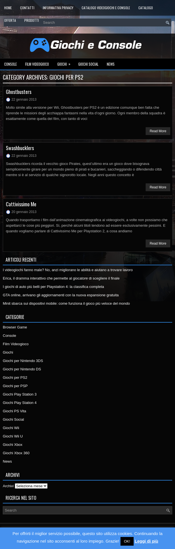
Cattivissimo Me (21, 204)
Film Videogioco (37, 64)
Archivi (8, 486)
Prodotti (31, 20)
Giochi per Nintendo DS (22, 369)
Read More (158, 131)
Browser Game (15, 327)
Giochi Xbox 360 (16, 453)
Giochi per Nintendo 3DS (23, 361)
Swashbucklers (20, 148)
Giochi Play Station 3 (20, 394)
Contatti (27, 7)
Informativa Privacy (58, 7)
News (111, 64)
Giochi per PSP (15, 386)
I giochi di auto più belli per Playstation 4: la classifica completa (53, 287)
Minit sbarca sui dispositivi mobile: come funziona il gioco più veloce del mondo (66, 303)
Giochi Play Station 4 (20, 403)
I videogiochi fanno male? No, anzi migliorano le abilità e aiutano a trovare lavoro (68, 270)
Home (8, 7)
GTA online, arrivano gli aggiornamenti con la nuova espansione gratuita (61, 295)
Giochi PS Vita (14, 411)
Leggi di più (146, 541)
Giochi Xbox (12, 444)
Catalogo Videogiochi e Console (106, 7)
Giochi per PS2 (15, 377)
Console (10, 64)
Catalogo (145, 7)
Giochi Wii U (13, 436)
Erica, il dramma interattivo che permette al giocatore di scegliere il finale (61, 278)
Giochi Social (88, 64)
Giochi (65, 62)
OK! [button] (127, 541)
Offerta (10, 20)
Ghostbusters (18, 91)
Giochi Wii (11, 428)
